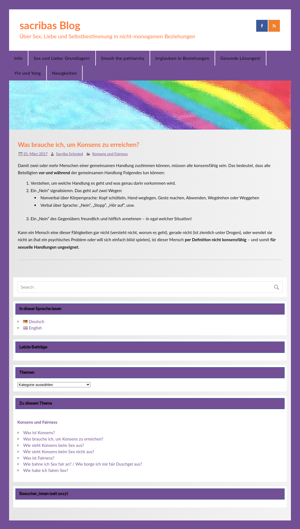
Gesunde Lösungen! (240, 58)
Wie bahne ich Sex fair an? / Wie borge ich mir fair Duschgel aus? (82, 463)
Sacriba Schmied (69, 153)
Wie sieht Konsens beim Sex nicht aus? (58, 451)
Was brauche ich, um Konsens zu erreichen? (63, 438)
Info (18, 58)
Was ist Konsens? (39, 432)
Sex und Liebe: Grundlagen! (62, 58)
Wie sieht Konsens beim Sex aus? (53, 445)
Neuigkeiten (64, 73)
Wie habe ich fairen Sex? (45, 470)
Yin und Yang (27, 73)
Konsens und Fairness (110, 153)
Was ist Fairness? (38, 457)
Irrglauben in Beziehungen (182, 58)
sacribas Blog (50, 25)
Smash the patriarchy (122, 58)
